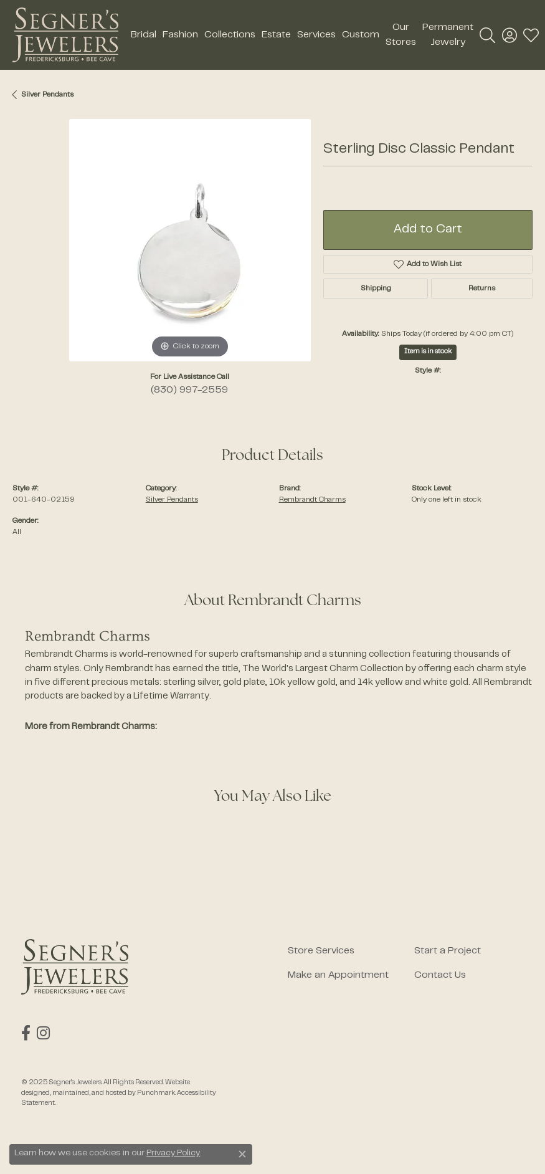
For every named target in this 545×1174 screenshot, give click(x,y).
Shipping (376, 288)
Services (316, 35)
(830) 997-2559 (189, 390)
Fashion (180, 35)
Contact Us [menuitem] (440, 975)
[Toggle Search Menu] (487, 34)
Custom (360, 35)
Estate (276, 35)
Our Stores (401, 35)
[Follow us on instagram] (43, 1033)
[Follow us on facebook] (26, 1033)
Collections (229, 35)
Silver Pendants (47, 95)
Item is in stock (428, 352)
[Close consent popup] (242, 1154)
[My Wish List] (531, 34)
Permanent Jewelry (447, 35)
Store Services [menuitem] (321, 951)
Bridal (143, 35)
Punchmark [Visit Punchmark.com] (156, 1092)
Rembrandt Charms (312, 500)
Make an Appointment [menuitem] (338, 975)
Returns (481, 288)
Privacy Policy (173, 1153)
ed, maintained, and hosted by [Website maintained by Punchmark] (89, 1092)
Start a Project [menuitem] (447, 951)
